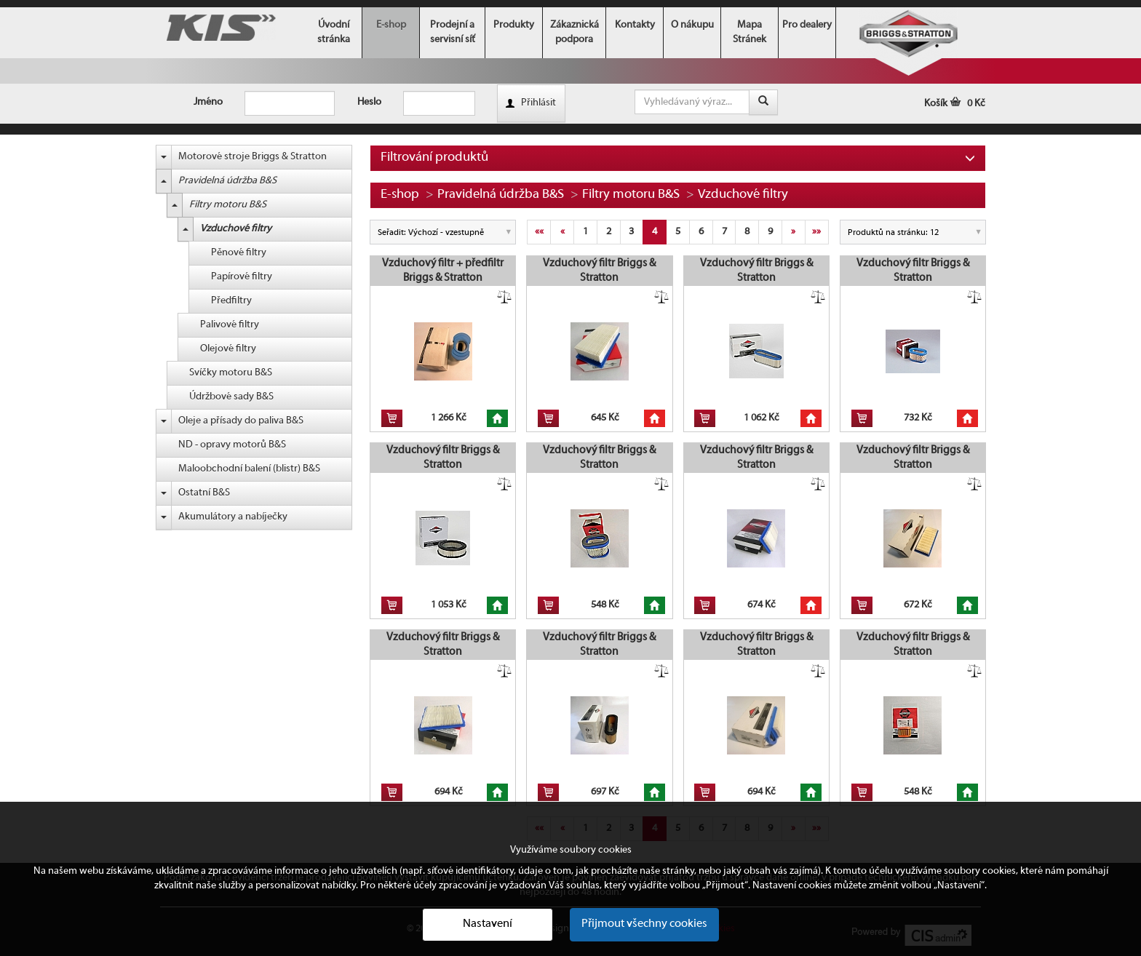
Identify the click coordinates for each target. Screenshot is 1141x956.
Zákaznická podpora (574, 32)
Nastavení (487, 924)
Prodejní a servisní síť (452, 32)
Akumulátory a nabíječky (232, 516)
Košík (954, 103)
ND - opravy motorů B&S (232, 444)
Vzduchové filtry (235, 228)
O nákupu (692, 25)
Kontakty (635, 25)
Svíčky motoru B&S (230, 372)
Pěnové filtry (238, 252)
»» (816, 231)
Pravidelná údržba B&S (227, 180)
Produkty (513, 25)
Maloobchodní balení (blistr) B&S (249, 468)
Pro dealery (807, 25)
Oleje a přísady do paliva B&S (240, 420)
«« (539, 231)
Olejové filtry (228, 348)
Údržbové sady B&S (231, 396)
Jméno (208, 102)
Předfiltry (231, 300)
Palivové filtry (229, 324)
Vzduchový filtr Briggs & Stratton (599, 271)
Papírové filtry (241, 276)
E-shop (391, 25)
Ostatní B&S (204, 492)
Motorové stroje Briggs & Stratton (252, 156)
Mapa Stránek (749, 32)
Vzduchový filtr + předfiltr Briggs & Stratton (443, 271)
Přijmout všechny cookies (644, 924)
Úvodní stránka (333, 32)
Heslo (369, 102)
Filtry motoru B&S (227, 204)
